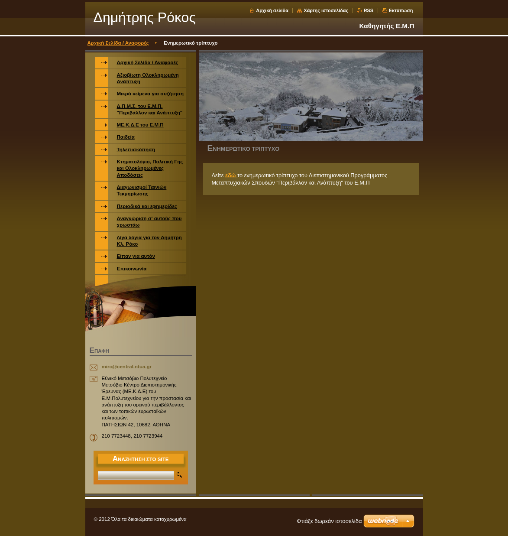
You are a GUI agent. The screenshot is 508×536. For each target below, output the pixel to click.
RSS (368, 10)
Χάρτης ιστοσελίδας (326, 10)
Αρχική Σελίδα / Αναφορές (118, 42)
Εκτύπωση (401, 10)
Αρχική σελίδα (272, 10)
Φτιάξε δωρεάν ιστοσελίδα (329, 521)
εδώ (231, 175)
